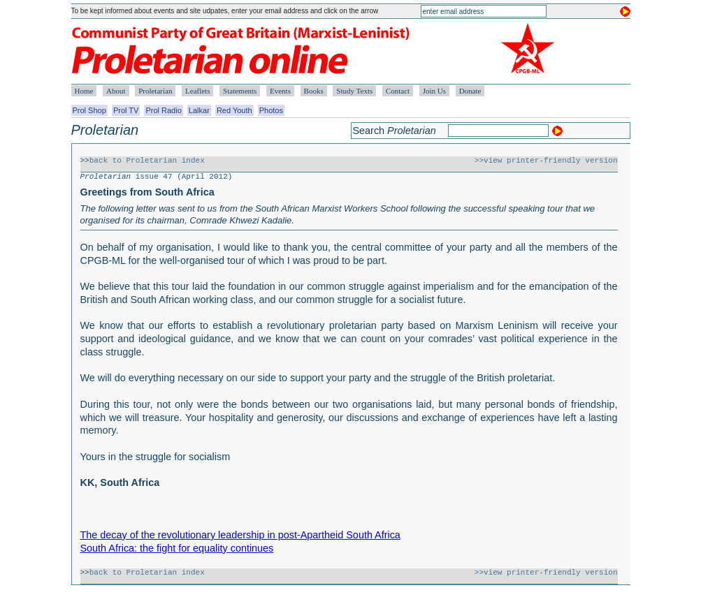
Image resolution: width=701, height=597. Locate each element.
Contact (398, 91)
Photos (271, 110)
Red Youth (234, 110)
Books (314, 91)
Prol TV (125, 110)
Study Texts (354, 91)
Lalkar (199, 110)
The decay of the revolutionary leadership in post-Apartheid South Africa (240, 534)
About (116, 91)
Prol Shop (89, 110)
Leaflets (197, 91)
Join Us (434, 91)
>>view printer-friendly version (546, 160)
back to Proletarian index (147, 160)
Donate (470, 91)
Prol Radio (163, 110)
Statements (239, 91)
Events (280, 91)
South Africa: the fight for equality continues (177, 548)
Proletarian (155, 91)
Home (84, 91)
